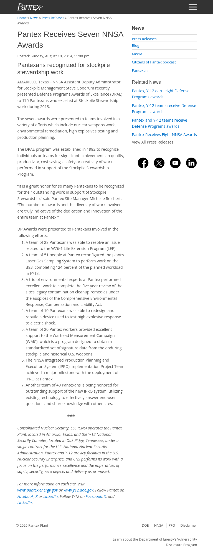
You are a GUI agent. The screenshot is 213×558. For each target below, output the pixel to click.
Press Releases (53, 18)
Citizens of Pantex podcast (154, 62)
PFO (172, 525)
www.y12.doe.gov (78, 490)
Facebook (25, 496)
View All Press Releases (152, 142)
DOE (145, 525)
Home (22, 18)
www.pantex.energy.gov (37, 490)
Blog (135, 45)
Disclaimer (188, 525)
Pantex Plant (38, 525)
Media (137, 53)
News (34, 18)
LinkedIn (50, 496)
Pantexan (140, 70)
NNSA (158, 525)
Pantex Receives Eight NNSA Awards (164, 134)
